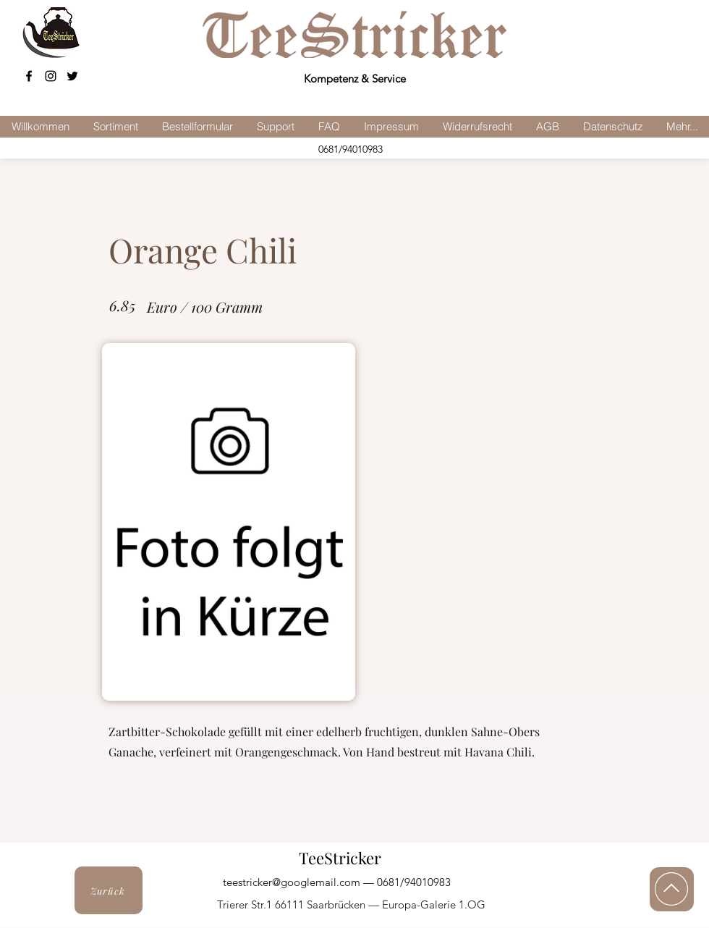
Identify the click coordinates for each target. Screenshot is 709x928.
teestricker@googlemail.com (291, 882)
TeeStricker (340, 858)
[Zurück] (109, 890)
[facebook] (29, 76)
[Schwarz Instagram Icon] (50, 76)
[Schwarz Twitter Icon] (72, 76)
